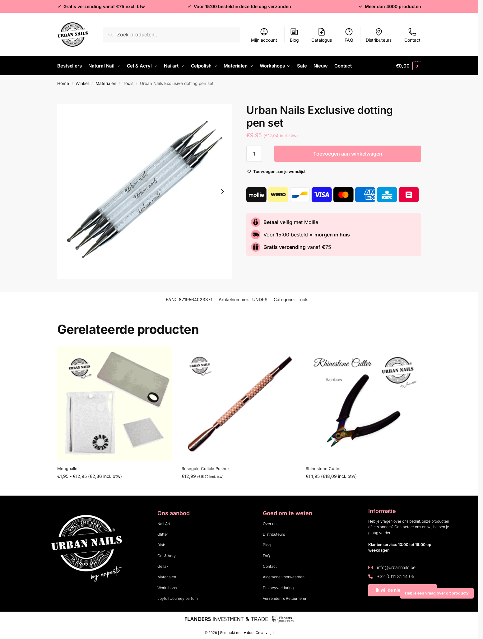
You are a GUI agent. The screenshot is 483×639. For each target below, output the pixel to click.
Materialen (105, 83)
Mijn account (264, 35)
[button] (408, 66)
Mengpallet (68, 468)
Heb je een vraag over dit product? (437, 593)
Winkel (82, 83)
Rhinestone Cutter (323, 468)
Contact (412, 35)
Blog (294, 35)
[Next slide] (222, 191)
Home (63, 83)
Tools (128, 83)
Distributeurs (379, 35)
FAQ (349, 35)
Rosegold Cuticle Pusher (205, 468)
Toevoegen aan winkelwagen (347, 154)
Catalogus (321, 35)
